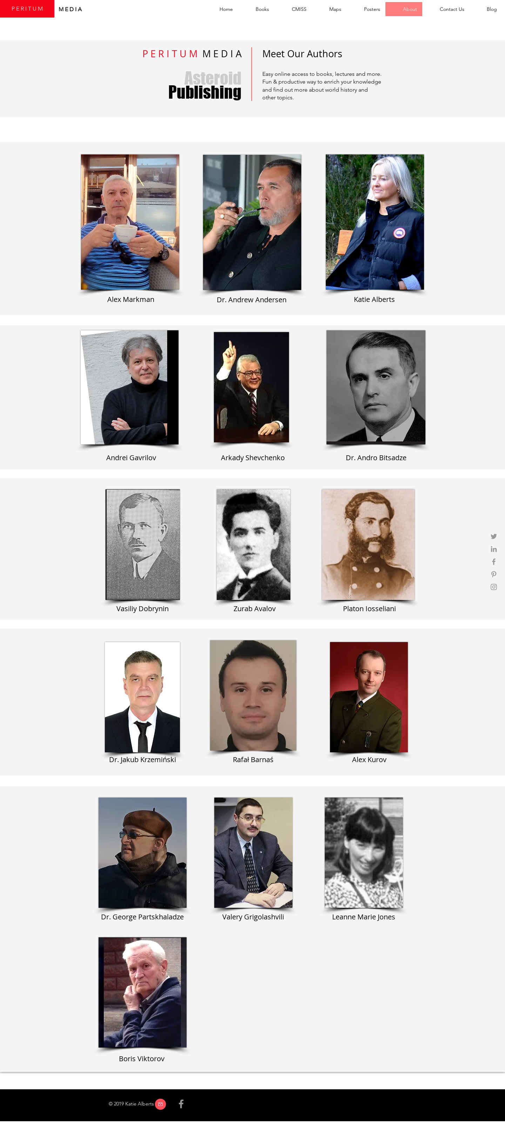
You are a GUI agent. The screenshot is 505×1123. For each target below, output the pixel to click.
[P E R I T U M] (27, 9)
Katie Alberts (374, 299)
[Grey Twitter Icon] (494, 536)
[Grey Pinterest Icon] (494, 574)
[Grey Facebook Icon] (494, 561)
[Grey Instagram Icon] (494, 587)
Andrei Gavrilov (131, 457)
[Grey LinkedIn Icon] (494, 549)
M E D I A (71, 9)
